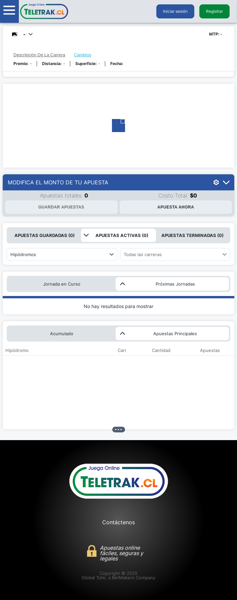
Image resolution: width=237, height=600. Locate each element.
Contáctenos (118, 522)
